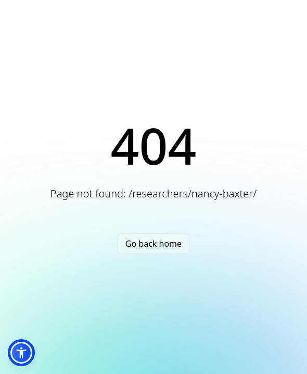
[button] (21, 353)
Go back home (153, 243)
